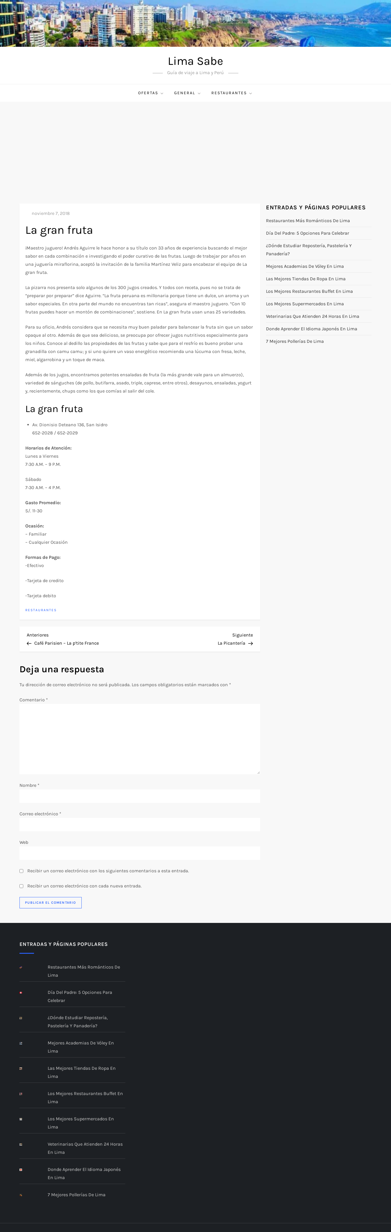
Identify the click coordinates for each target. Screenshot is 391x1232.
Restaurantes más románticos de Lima (308, 220)
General (187, 93)
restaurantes (232, 93)
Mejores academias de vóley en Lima (305, 266)
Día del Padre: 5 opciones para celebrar (307, 233)
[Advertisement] (195, 145)
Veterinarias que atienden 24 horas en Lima (312, 316)
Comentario (33, 700)
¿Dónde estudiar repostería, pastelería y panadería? (309, 249)
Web (23, 842)
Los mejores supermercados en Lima (305, 303)
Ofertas (151, 93)
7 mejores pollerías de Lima (295, 341)
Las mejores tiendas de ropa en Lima (306, 278)
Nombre (29, 785)
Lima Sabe (195, 61)
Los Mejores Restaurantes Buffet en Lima (309, 291)
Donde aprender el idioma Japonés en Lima (311, 328)
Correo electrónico (40, 813)
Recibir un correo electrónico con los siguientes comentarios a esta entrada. (108, 870)
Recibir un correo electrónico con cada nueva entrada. (84, 886)
